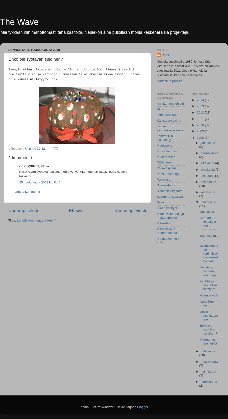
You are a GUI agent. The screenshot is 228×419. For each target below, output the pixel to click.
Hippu (161, 109)
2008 (201, 137)
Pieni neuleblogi (168, 174)
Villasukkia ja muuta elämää (167, 231)
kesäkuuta (208, 192)
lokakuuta (208, 163)
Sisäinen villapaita (169, 191)
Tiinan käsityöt (167, 208)
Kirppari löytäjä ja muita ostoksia (208, 223)
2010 (201, 125)
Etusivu (76, 210)
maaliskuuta (209, 361)
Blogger (142, 407)
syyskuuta (208, 169)
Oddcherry (164, 162)
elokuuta (207, 175)
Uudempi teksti (23, 210)
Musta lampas (167, 151)
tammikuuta (209, 382)
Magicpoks (164, 145)
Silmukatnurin (166, 185)
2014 (201, 100)
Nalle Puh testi (207, 303)
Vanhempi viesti (130, 210)
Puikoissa (164, 179)
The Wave (19, 22)
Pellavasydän (166, 168)
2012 (201, 112)
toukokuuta (208, 202)
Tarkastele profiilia (169, 81)
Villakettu (163, 223)
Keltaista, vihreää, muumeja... (209, 271)
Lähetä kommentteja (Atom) (37, 220)
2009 (201, 131)
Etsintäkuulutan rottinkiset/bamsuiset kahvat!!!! (209, 253)
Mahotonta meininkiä (208, 341)
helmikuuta (208, 371)
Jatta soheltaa (167, 115)
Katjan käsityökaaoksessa (170, 128)
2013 (201, 106)
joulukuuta (208, 143)
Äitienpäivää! (209, 295)
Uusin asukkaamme (209, 315)
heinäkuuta (208, 182)
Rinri (165, 55)
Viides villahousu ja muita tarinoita (170, 215)
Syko (160, 202)
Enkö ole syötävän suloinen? (208, 329)
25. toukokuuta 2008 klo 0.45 (39, 182)
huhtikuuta (208, 351)
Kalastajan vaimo (169, 120)
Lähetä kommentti (27, 191)
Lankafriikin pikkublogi (165, 138)
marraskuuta (209, 153)
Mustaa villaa (166, 157)
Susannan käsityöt (170, 196)
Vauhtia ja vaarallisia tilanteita (209, 285)
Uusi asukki (208, 211)
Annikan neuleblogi (170, 103)
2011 (201, 119)
